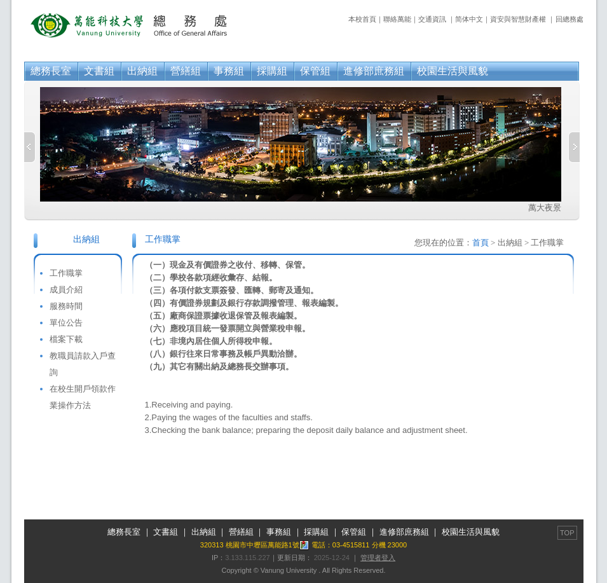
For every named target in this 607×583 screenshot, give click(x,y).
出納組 (142, 70)
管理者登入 (377, 557)
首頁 (480, 242)
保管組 (315, 70)
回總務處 (569, 19)
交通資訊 (432, 19)
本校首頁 (362, 19)
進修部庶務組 (373, 70)
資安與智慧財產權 (518, 19)
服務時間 (66, 306)
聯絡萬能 (397, 19)
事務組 (229, 70)
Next (574, 147)
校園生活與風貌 (452, 70)
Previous (30, 147)
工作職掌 (66, 273)
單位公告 (66, 322)
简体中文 (469, 19)
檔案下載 (66, 339)
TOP (567, 533)
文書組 (99, 70)
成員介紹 (66, 289)
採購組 (272, 70)
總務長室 (51, 70)
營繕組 (185, 70)
